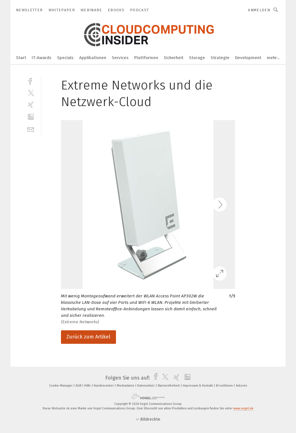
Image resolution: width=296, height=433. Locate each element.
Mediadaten (126, 385)
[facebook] (30, 80)
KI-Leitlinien (225, 385)
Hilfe (88, 385)
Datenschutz (146, 385)
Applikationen (92, 57)
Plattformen (146, 57)
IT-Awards (41, 57)
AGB (79, 385)
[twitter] (30, 92)
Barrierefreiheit (169, 385)
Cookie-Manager (61, 385)
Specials (65, 57)
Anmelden (259, 10)
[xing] (30, 104)
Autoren (241, 385)
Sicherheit (173, 57)
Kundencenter (104, 385)
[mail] (30, 129)
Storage (197, 57)
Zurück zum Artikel (88, 337)
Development (248, 57)
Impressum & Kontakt (198, 385)
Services (120, 57)
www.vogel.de (243, 408)
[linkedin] (30, 116)
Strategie (220, 57)
